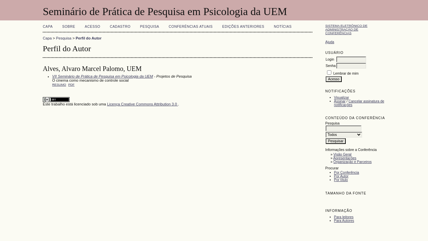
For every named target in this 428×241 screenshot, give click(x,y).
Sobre (68, 26)
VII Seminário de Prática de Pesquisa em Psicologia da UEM (102, 76)
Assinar (340, 101)
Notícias (283, 26)
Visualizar (341, 97)
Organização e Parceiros (352, 162)
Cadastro (120, 26)
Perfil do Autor (88, 38)
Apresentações (344, 158)
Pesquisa (149, 26)
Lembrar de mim (346, 73)
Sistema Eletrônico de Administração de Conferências (346, 29)
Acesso (92, 26)
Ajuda (329, 42)
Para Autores (344, 221)
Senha (331, 66)
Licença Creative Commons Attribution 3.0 (142, 104)
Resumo (59, 84)
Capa (48, 26)
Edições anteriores (243, 26)
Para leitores (343, 217)
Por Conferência (346, 172)
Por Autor (341, 176)
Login (330, 59)
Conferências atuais (191, 26)
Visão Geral (342, 154)
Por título (341, 180)
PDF (71, 84)
